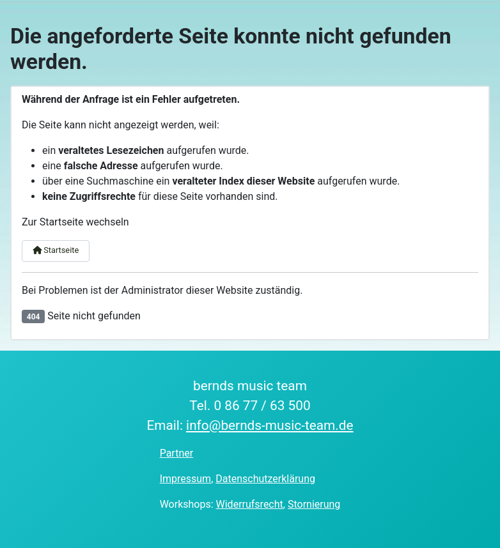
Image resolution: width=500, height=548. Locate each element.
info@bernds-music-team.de (270, 425)
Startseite (56, 250)
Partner (177, 453)
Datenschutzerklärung (265, 479)
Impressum (186, 479)
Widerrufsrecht (249, 504)
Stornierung (314, 504)
